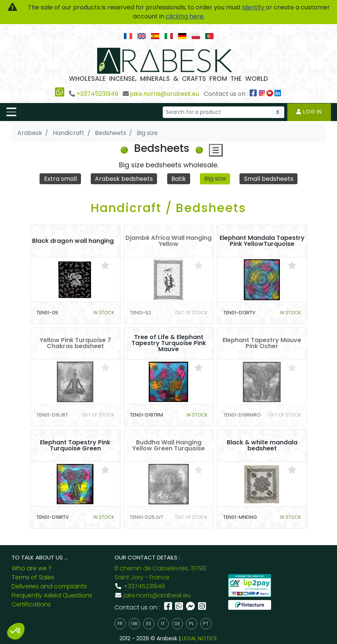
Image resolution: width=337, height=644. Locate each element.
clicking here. (185, 16)
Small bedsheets (268, 178)
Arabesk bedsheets (124, 178)
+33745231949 (97, 93)
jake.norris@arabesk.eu (164, 93)
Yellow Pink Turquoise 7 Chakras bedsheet (75, 343)
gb (134, 623)
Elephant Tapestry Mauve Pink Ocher (262, 343)
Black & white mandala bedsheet (262, 445)
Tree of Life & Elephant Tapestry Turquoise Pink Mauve (168, 343)
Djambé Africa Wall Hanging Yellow (168, 241)
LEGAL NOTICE (199, 638)
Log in (309, 111)
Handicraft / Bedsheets (168, 207)
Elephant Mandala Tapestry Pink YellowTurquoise (262, 241)
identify (254, 7)
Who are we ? (32, 568)
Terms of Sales (33, 577)
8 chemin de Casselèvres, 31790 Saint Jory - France (160, 573)
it (163, 623)
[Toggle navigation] (11, 112)
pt (206, 623)
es (148, 623)
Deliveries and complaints (49, 586)
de (177, 623)
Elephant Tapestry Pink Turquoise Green (75, 445)
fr (120, 623)
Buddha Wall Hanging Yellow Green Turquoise (168, 445)
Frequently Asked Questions (52, 595)
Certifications (31, 604)
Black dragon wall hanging (73, 241)
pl (191, 623)
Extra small (60, 178)
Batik (178, 178)
